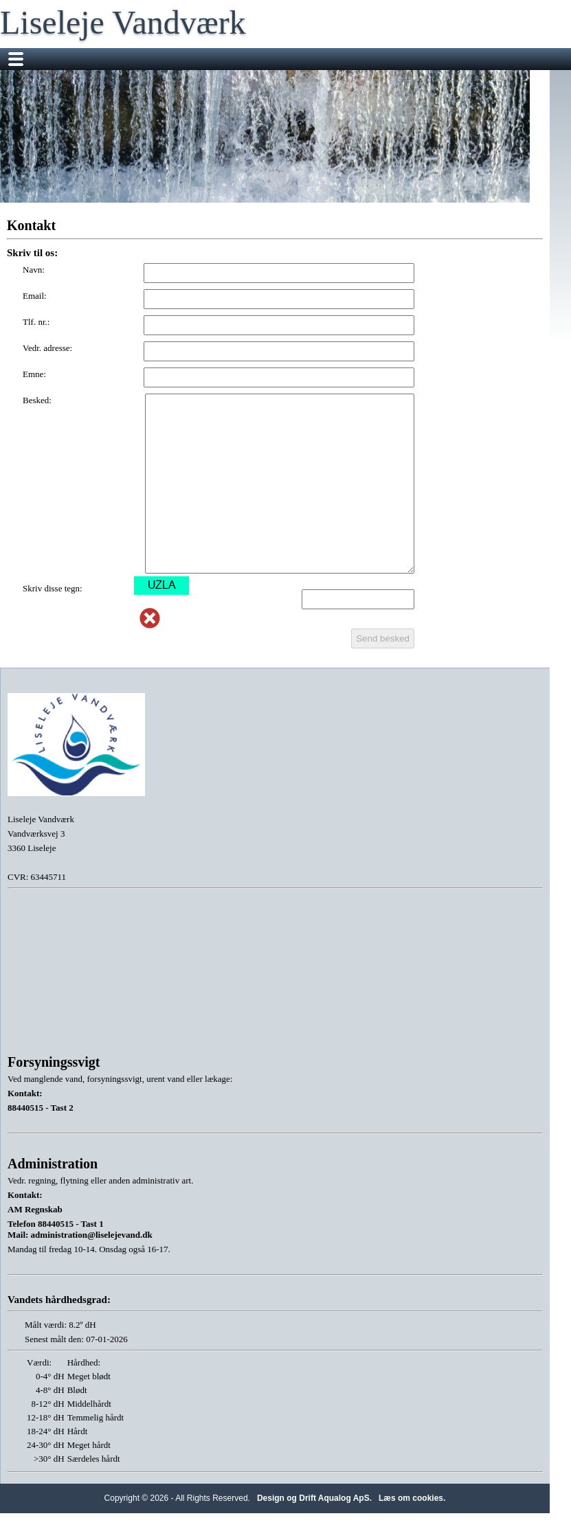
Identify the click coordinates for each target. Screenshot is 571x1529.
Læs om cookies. (412, 1498)
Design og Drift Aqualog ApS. (314, 1498)
